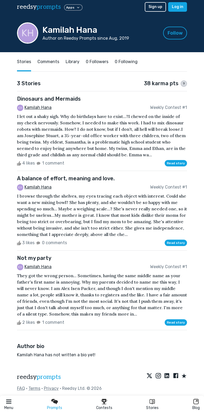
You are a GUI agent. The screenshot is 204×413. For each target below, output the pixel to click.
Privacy (51, 388)
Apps (73, 7)
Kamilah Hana (38, 107)
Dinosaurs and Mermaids (49, 99)
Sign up (155, 7)
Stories (152, 408)
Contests (104, 408)
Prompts (54, 408)
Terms (34, 388)
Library (72, 61)
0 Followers (97, 61)
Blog (196, 408)
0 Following (126, 61)
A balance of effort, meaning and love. (66, 178)
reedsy (39, 377)
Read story (176, 163)
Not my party (34, 258)
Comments (48, 61)
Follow (175, 33)
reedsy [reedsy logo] (39, 7)
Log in (177, 7)
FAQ (21, 388)
